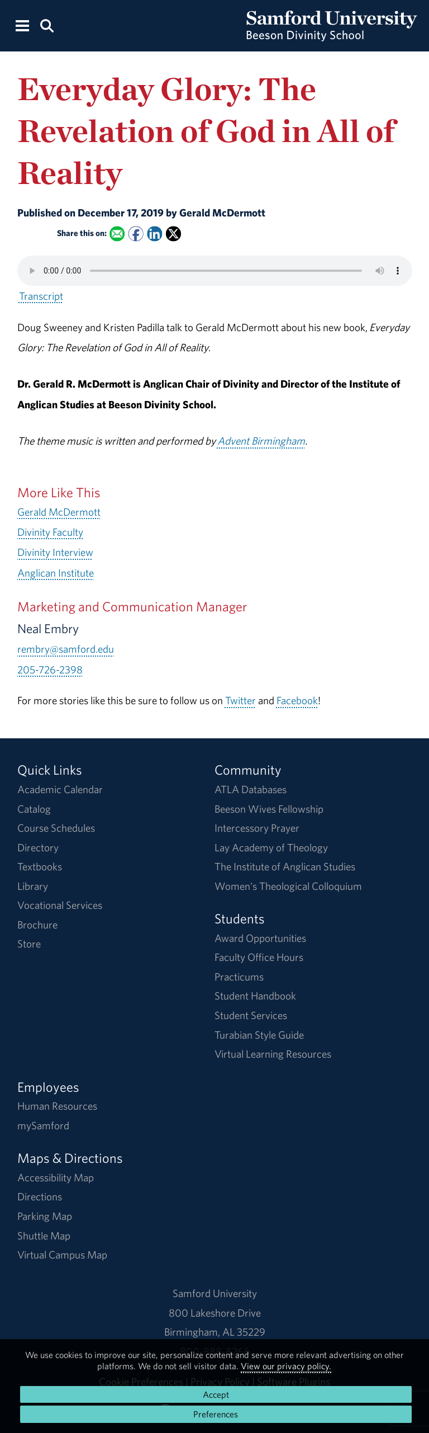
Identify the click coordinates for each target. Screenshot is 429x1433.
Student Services (250, 1015)
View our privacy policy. (286, 1365)
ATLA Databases (250, 789)
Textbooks (39, 866)
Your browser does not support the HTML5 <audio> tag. (214, 271)
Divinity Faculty (50, 532)
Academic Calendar (60, 789)
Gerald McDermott (59, 511)
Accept (216, 1394)
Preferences (215, 1414)
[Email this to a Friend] (117, 234)
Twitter (240, 700)
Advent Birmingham (261, 440)
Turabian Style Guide (259, 1034)
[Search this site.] (47, 25)
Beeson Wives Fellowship (268, 809)
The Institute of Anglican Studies (284, 866)
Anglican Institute (55, 572)
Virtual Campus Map (62, 1254)
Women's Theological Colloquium (288, 886)
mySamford (43, 1125)
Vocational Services (59, 905)
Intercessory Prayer (256, 828)
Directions (39, 1196)
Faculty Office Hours (258, 957)
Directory (38, 847)
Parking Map (44, 1216)
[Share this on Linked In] (154, 234)
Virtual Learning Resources (272, 1053)
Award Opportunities (260, 938)
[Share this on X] (173, 234)
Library (32, 886)
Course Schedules (56, 828)
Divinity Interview (55, 552)
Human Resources (57, 1106)
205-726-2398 (50, 669)
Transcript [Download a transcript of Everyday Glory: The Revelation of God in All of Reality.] (41, 296)
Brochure (37, 924)
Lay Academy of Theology (271, 847)
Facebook (297, 700)
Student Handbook (255, 995)
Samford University (215, 1293)
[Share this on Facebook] (135, 234)
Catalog (34, 809)
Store (29, 943)
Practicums (239, 976)
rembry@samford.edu (65, 649)
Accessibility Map (55, 1177)
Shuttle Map (43, 1235)
